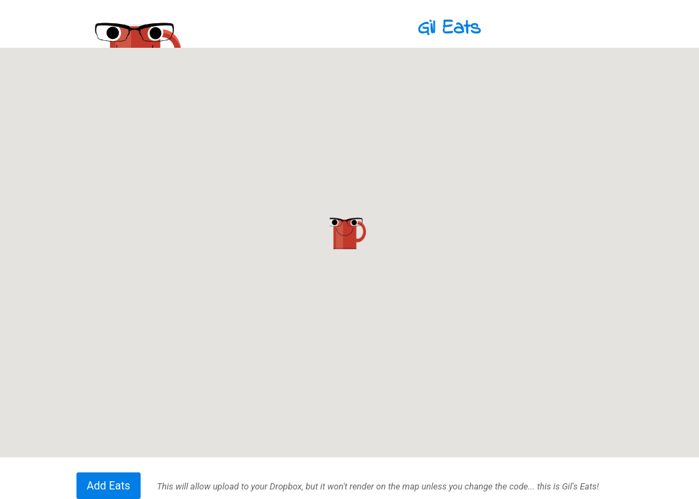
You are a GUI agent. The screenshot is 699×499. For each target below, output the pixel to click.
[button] (349, 233)
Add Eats (108, 485)
